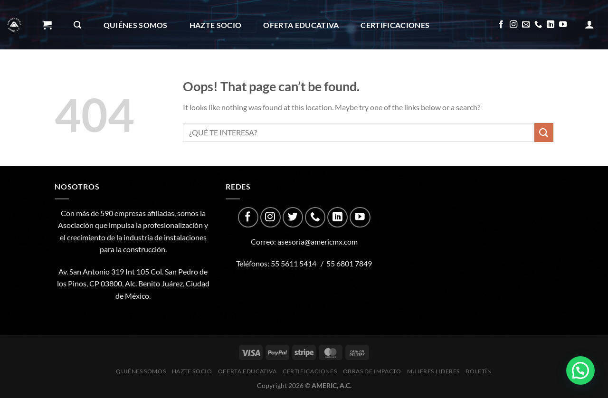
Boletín (254, 74)
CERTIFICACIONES (395, 24)
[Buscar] (77, 24)
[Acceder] (589, 24)
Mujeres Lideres (183, 74)
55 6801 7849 (349, 263)
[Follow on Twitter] (293, 217)
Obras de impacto (87, 74)
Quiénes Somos (136, 24)
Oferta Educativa (301, 24)
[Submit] (543, 132)
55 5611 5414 (293, 263)
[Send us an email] (526, 24)
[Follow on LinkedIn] (550, 24)
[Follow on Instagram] (513, 24)
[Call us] (538, 24)
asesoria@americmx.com (317, 241)
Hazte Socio (216, 24)
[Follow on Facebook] (501, 24)
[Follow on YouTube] (563, 24)
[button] (580, 370)
